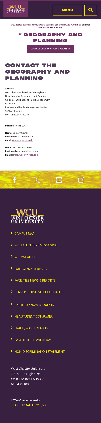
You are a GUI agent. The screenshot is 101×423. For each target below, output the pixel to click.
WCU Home (16, 25)
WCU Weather (25, 257)
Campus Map (25, 233)
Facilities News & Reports (35, 280)
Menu (67, 10)
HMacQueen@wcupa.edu (25, 154)
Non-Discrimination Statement (40, 351)
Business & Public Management (38, 25)
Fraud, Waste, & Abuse (32, 328)
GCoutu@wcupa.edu (22, 140)
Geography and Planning (67, 25)
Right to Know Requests (34, 304)
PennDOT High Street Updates (38, 292)
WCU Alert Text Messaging (36, 245)
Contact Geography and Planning (51, 48)
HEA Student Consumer (34, 316)
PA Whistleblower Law (33, 340)
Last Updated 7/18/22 (29, 405)
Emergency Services (31, 268)
